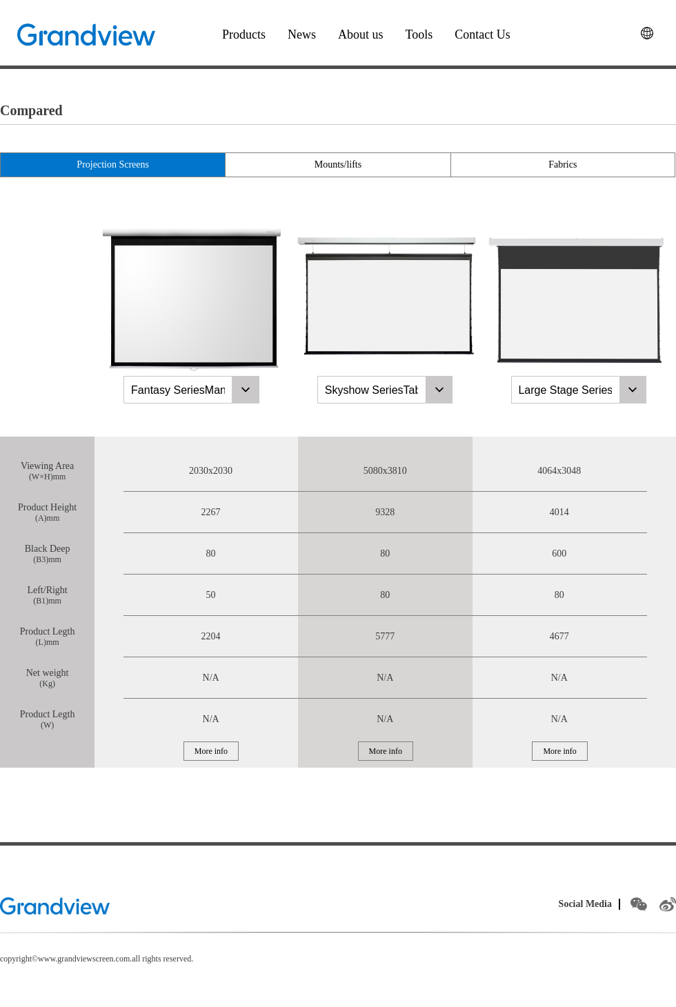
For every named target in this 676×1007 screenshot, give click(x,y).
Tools (419, 34)
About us (361, 34)
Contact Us (482, 34)
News (302, 34)
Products (244, 34)
